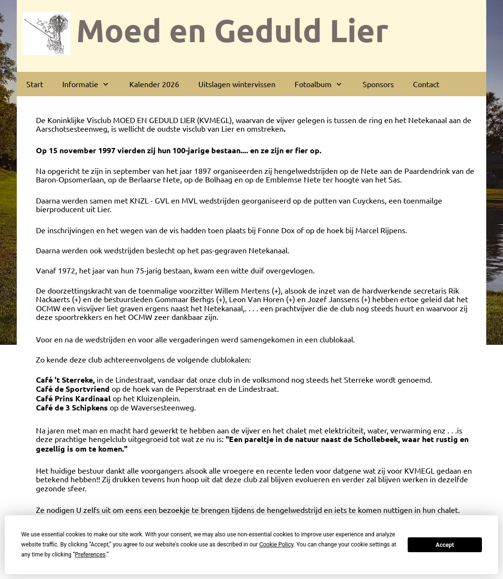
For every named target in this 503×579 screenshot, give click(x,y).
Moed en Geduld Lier (232, 29)
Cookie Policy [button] (276, 544)
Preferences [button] (90, 554)
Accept (445, 545)
